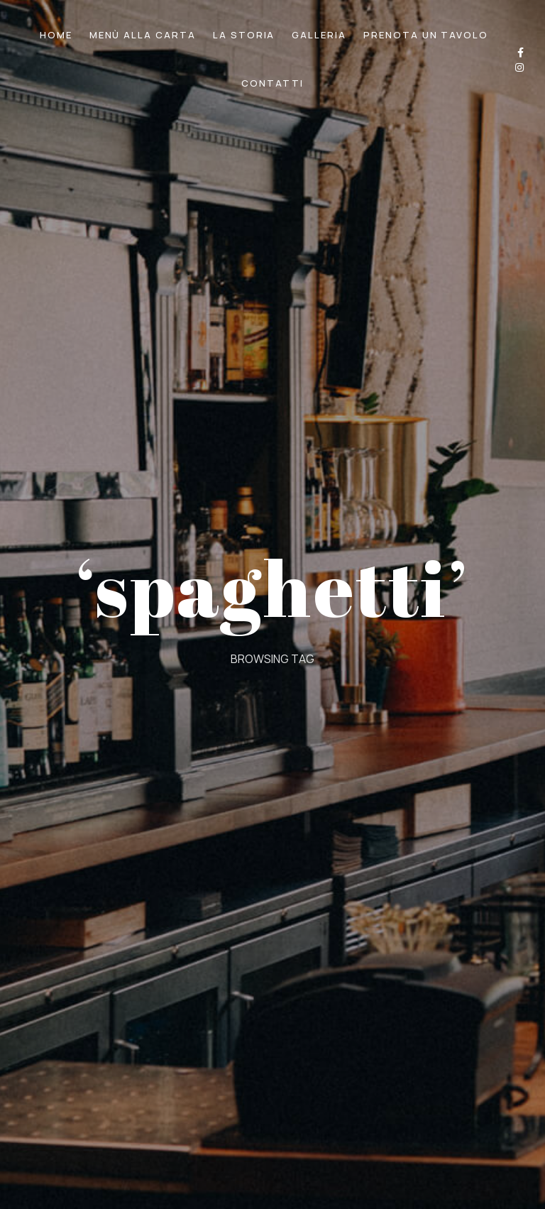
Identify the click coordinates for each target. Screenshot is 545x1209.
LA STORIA (244, 34)
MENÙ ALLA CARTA (142, 34)
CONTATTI (272, 83)
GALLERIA (319, 34)
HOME (56, 34)
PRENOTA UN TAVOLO (425, 34)
